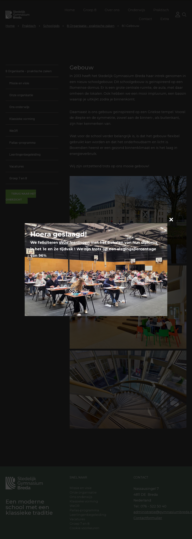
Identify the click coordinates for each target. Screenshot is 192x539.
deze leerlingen (74, 242)
